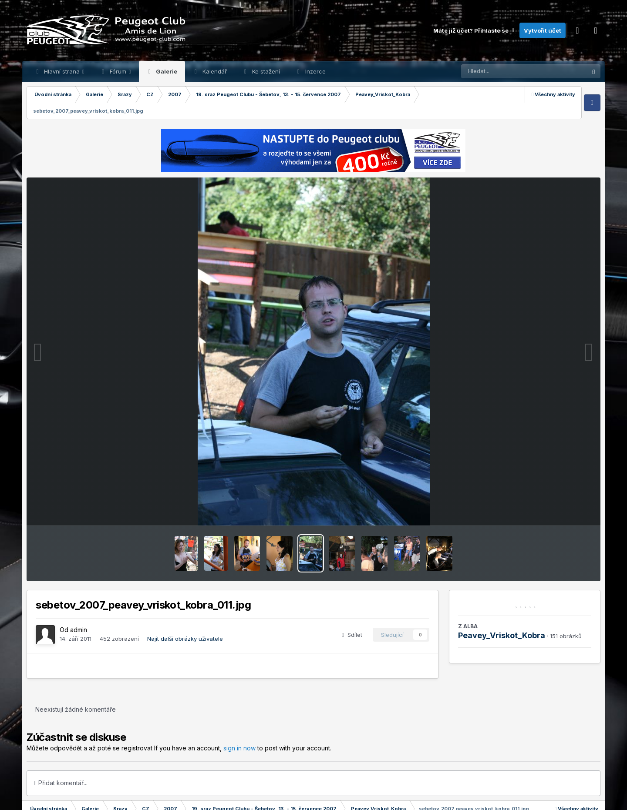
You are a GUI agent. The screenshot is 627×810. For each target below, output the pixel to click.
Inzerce (314, 71)
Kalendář (214, 71)
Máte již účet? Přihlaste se (474, 30)
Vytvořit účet (542, 30)
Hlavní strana (61, 71)
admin (78, 629)
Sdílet (352, 634)
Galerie (166, 71)
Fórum (118, 71)
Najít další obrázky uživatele (185, 638)
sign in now (239, 748)
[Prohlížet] (507, 71)
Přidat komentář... (61, 783)
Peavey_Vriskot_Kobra (501, 635)
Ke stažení (265, 71)
